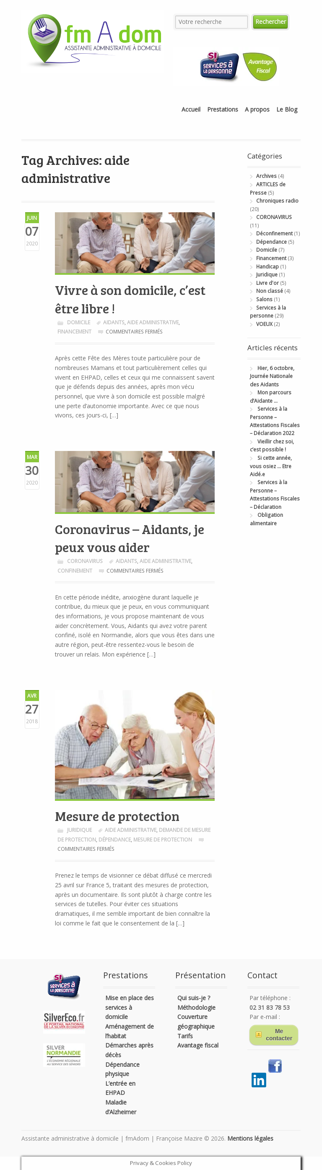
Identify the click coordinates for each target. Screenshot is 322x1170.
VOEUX (264, 324)
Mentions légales (250, 1138)
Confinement (74, 570)
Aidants (114, 322)
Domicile (78, 322)
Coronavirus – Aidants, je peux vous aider (129, 538)
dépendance (115, 839)
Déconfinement (274, 233)
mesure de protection (162, 839)
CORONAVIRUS (85, 561)
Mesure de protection (117, 816)
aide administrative (153, 322)
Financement (74, 331)
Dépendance (271, 241)
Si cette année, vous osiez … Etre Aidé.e (271, 466)
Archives (266, 176)
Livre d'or (267, 283)
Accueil (191, 109)
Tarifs (185, 1036)
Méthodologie (196, 1007)
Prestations (222, 109)
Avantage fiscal (197, 1045)
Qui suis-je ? (193, 998)
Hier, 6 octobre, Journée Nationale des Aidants (272, 376)
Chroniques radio (277, 200)
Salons (264, 299)
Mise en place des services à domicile (129, 1007)
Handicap (267, 266)
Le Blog (286, 109)
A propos (257, 109)
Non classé (269, 290)
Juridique (79, 830)
